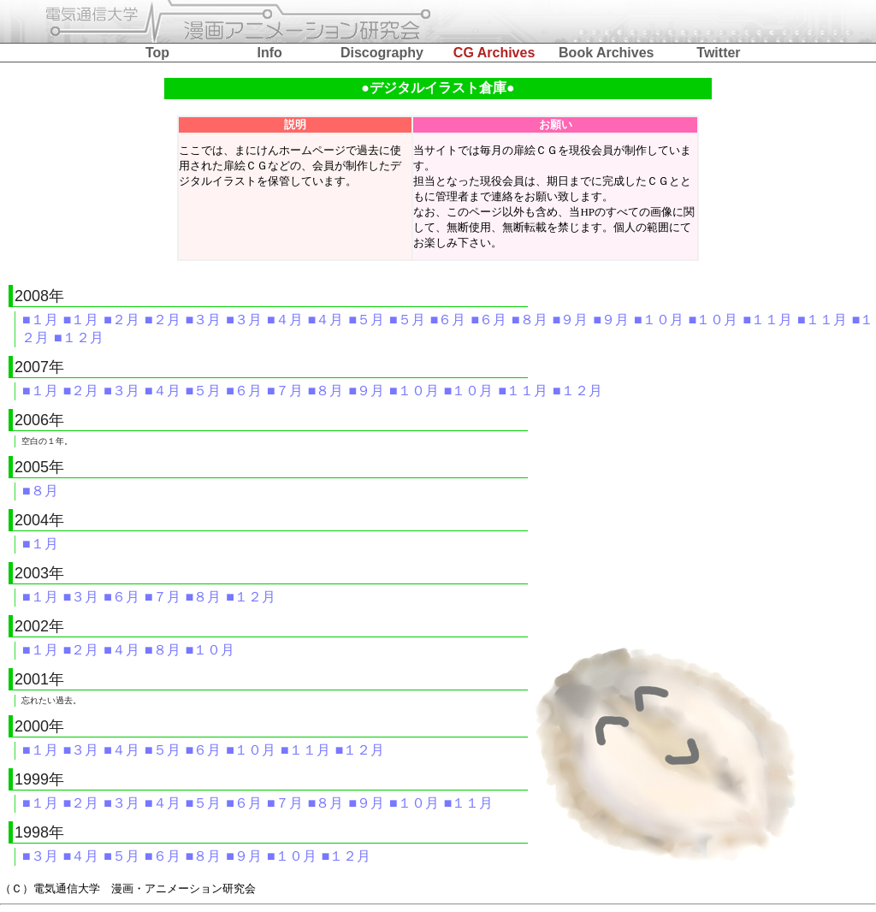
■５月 (366, 319)
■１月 (40, 319)
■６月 (448, 319)
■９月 (571, 319)
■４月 (285, 319)
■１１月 (767, 319)
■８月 (530, 319)
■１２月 (79, 337)
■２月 (121, 319)
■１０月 (659, 319)
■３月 (204, 319)
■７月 (285, 390)
